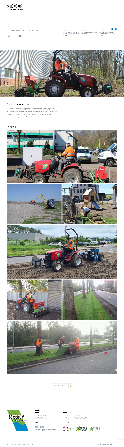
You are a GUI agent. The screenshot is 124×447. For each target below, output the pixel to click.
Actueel (78, 5)
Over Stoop (97, 5)
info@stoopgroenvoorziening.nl (45, 430)
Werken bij (87, 5)
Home (61, 5)
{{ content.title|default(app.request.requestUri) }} (15, 7)
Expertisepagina (59, 386)
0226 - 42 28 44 (40, 427)
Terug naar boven (103, 444)
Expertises (69, 5)
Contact (107, 5)
